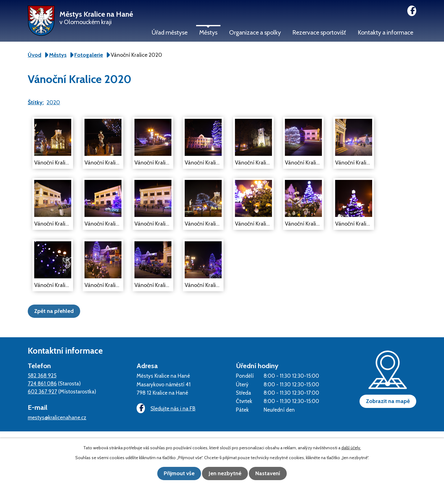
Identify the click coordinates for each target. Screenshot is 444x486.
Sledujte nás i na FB (165, 408)
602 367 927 (42, 391)
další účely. (351, 448)
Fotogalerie (88, 55)
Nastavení (271, 473)
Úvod (34, 55)
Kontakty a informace (385, 32)
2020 (53, 102)
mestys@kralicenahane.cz (57, 417)
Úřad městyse (169, 32)
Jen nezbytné (225, 473)
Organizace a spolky (255, 32)
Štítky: (36, 102)
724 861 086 (42, 383)
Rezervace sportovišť (319, 32)
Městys (208, 32)
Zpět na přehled (56, 311)
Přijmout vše (175, 473)
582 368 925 (42, 375)
